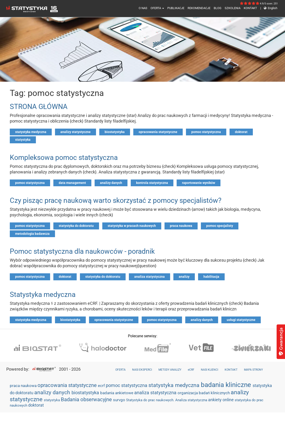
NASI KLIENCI (209, 369)
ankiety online (221, 399)
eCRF (191, 369)
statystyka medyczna (30, 132)
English (268, 8)
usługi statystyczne (241, 320)
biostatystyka (115, 132)
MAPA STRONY (253, 369)
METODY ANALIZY (169, 369)
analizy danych (111, 183)
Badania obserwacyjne (87, 399)
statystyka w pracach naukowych (132, 226)
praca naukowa (181, 226)
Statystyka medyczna (43, 294)
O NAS (143, 8)
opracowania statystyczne (158, 132)
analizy (184, 276)
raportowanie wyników (198, 183)
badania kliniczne (227, 385)
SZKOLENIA (232, 8)
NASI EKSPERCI (142, 369)
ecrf (102, 385)
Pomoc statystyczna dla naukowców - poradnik (82, 251)
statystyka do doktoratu (76, 226)
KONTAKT (250, 8)
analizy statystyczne (75, 132)
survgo (119, 399)
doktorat (241, 132)
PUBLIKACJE (175, 8)
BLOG (217, 8)
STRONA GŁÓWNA (39, 106)
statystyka (23, 139)
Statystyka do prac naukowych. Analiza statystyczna (167, 400)
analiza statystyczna (149, 276)
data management (72, 183)
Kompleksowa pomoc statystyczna (64, 157)
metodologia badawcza (32, 234)
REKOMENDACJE (199, 8)
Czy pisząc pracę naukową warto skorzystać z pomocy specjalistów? (115, 200)
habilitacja (211, 276)
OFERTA (157, 8)
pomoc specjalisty (219, 226)
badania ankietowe (117, 392)
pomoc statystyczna (206, 132)
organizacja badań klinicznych (204, 392)
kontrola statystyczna (152, 183)
